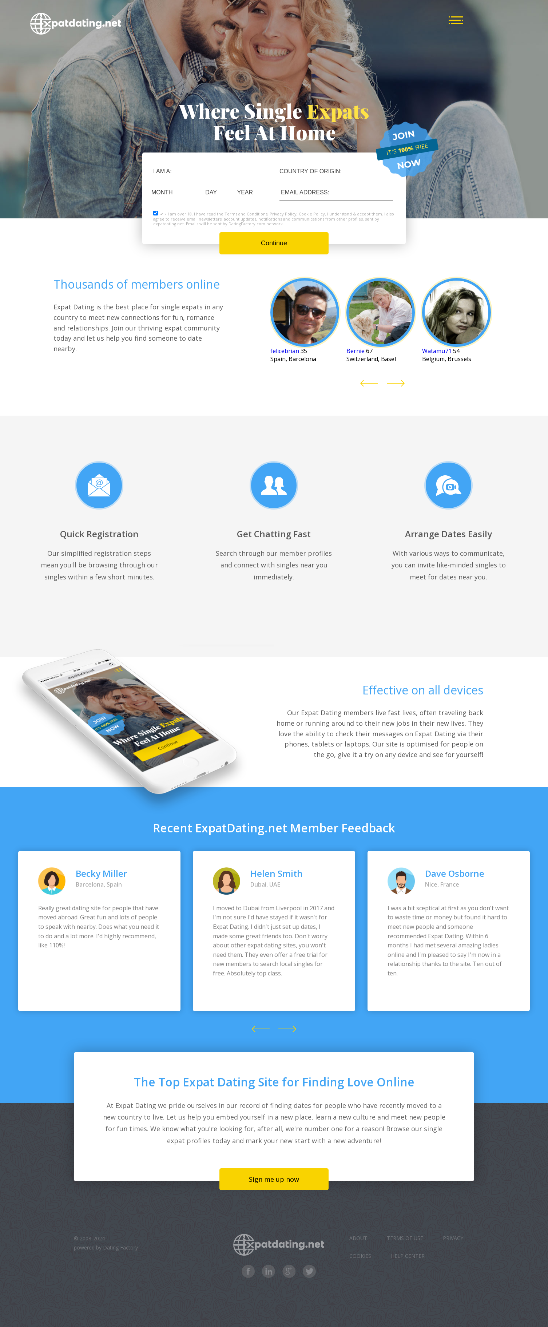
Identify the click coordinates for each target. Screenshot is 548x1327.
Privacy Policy (283, 214)
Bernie (355, 351)
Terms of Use (405, 1238)
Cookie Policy (312, 214)
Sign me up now (274, 1179)
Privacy (453, 1238)
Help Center (408, 1255)
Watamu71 (437, 351)
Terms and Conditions (246, 214)
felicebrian (284, 351)
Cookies (360, 1255)
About (358, 1238)
